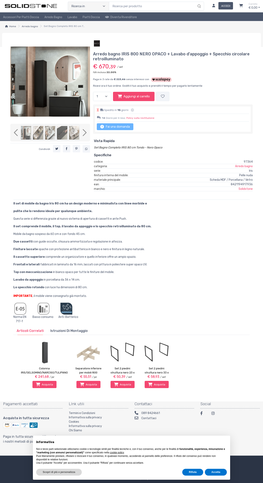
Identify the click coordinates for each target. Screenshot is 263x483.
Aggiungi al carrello (134, 96)
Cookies (74, 422)
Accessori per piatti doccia (21, 17)
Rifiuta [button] (192, 472)
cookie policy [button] (117, 452)
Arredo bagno (30, 26)
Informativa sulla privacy (85, 417)
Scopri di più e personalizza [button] (59, 472)
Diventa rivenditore (121, 17)
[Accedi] (221, 6)
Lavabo (72, 17)
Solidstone (246, 189)
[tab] (30, 331)
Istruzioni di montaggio (69, 331)
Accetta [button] (215, 472)
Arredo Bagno (53, 17)
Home (12, 26)
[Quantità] (102, 96)
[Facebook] (203, 413)
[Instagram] (214, 413)
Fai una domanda (115, 126)
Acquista (44, 384)
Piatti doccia (91, 17)
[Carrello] (241, 6)
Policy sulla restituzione (140, 118)
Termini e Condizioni (82, 413)
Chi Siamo (75, 430)
